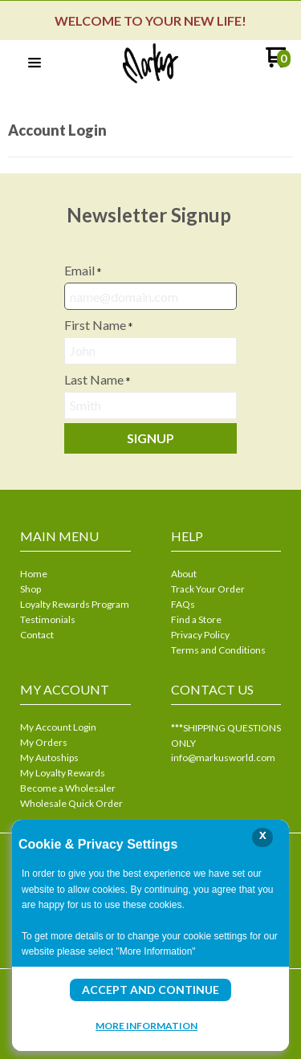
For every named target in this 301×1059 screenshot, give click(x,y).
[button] (34, 63)
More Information (146, 1025)
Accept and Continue (150, 989)
